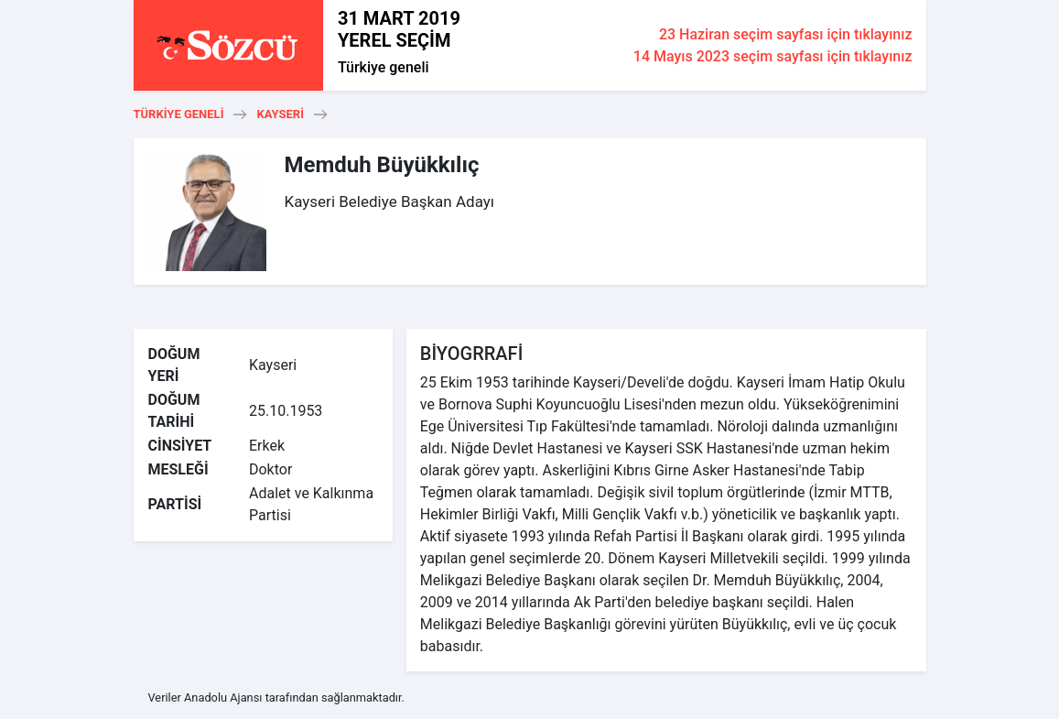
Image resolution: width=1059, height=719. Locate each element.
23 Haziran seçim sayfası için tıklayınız (786, 34)
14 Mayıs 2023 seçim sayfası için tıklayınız (773, 56)
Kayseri (280, 114)
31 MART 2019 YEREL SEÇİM (399, 29)
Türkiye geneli (383, 67)
